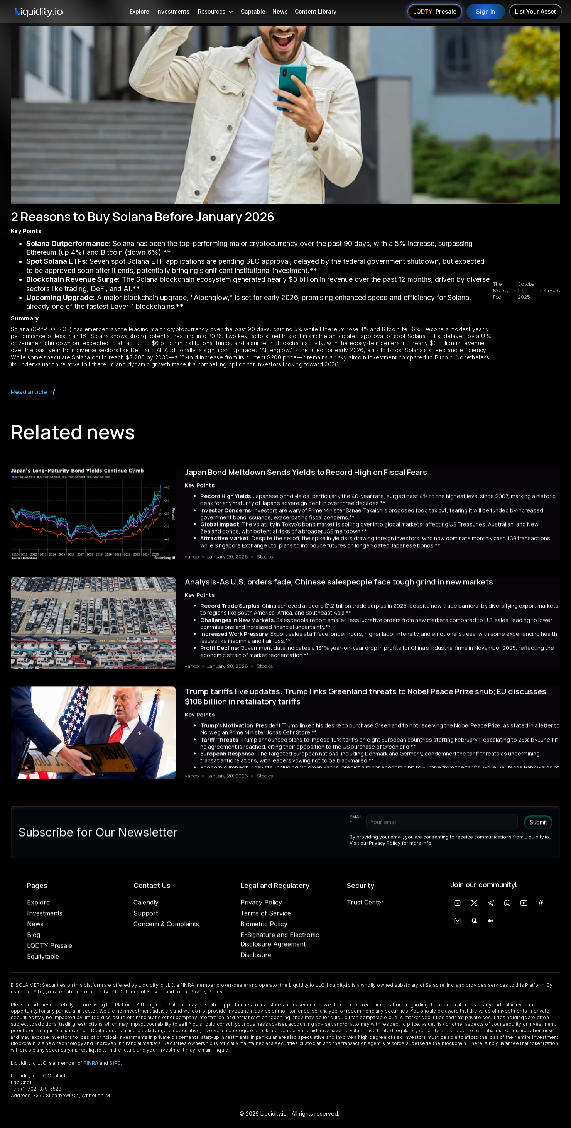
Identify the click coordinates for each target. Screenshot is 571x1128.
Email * (356, 825)
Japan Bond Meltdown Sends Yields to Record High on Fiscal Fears (306, 475)
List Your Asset (535, 11)
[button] (215, 11)
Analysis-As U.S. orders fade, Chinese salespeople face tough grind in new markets (339, 585)
